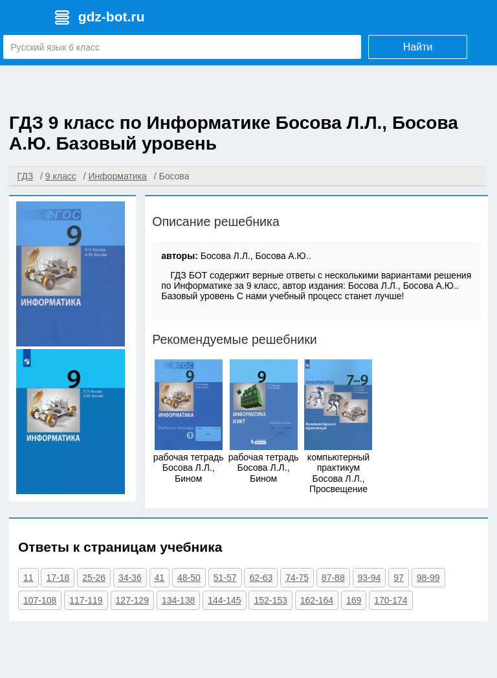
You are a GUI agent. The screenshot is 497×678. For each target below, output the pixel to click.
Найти (418, 46)
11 (28, 577)
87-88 (333, 577)
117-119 (85, 600)
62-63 (260, 577)
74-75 (297, 577)
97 (398, 577)
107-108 (39, 600)
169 (353, 600)
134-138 (178, 600)
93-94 (369, 577)
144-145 (224, 600)
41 (160, 577)
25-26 (93, 577)
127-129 (132, 600)
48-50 (189, 577)
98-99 (428, 577)
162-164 (316, 600)
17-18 (57, 577)
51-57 (225, 577)
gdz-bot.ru (111, 16)
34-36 (130, 577)
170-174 (390, 600)
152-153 (270, 600)
